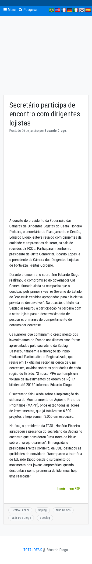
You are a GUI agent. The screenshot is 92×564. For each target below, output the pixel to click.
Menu (10, 9)
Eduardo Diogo (22, 517)
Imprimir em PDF (68, 488)
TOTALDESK (32, 550)
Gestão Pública (20, 510)
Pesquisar (28, 9)
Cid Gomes (64, 510)
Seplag (42, 510)
